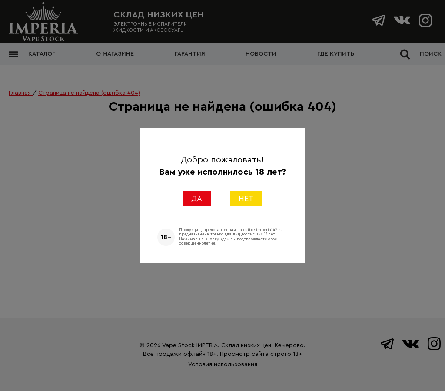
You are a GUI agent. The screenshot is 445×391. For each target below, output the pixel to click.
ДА (196, 198)
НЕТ (246, 198)
